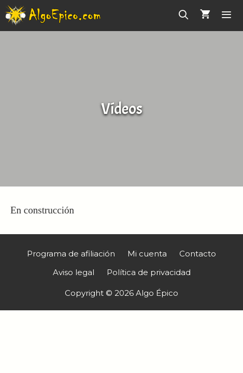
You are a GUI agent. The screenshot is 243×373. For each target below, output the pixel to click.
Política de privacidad (149, 272)
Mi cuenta (147, 254)
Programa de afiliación (71, 254)
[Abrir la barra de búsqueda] (184, 15)
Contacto (197, 254)
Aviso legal (73, 272)
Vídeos (121, 109)
